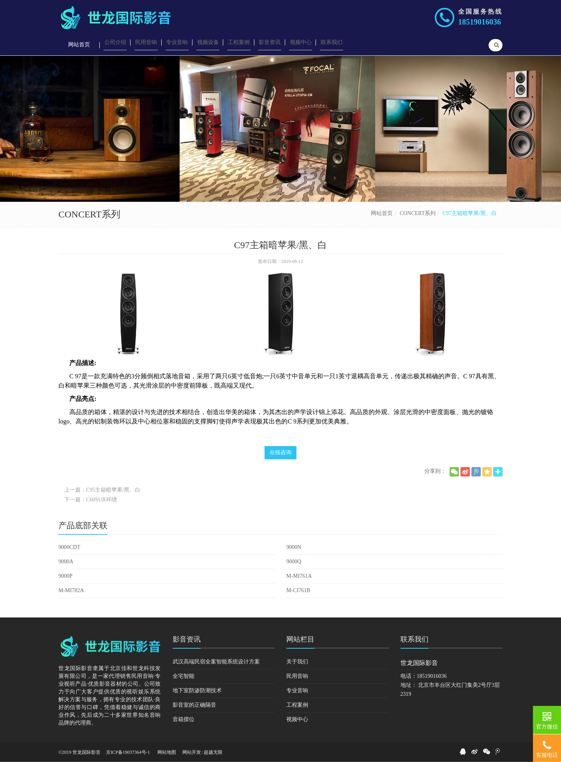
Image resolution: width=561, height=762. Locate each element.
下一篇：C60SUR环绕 (90, 500)
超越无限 (213, 752)
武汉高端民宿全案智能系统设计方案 (216, 662)
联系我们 (414, 639)
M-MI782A (71, 590)
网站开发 (191, 752)
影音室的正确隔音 (194, 705)
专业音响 (297, 690)
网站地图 (166, 752)
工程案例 (297, 705)
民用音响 (297, 676)
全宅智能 (183, 676)
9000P (65, 576)
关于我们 (297, 662)
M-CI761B (298, 590)
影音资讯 (187, 639)
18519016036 (479, 22)
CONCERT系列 (418, 213)
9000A (65, 561)
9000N (293, 547)
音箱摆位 (183, 719)
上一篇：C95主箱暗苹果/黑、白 (102, 490)
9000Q (293, 561)
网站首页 (382, 213)
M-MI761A (299, 576)
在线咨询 (280, 452)
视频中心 (297, 719)
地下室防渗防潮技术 (197, 690)
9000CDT (69, 547)
